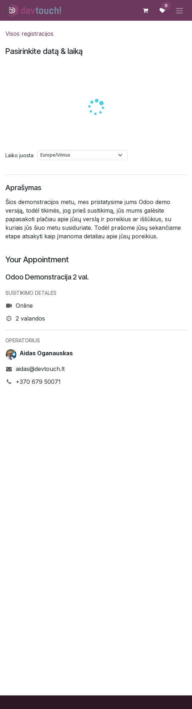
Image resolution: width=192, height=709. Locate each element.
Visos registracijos (29, 33)
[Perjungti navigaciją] (179, 10)
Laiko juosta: (19, 155)
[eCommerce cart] (145, 10)
